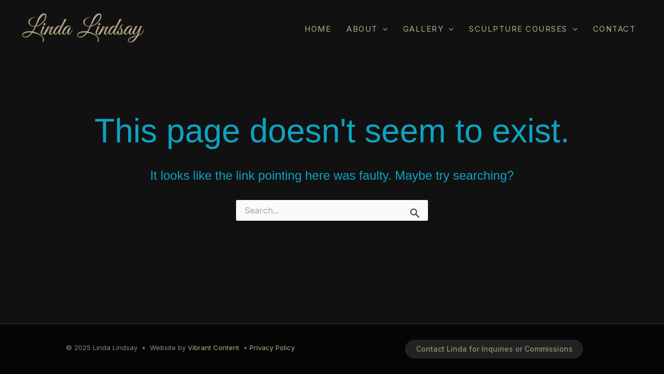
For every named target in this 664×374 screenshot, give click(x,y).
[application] (383, 28)
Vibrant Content (213, 347)
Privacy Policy (272, 347)
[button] (494, 349)
